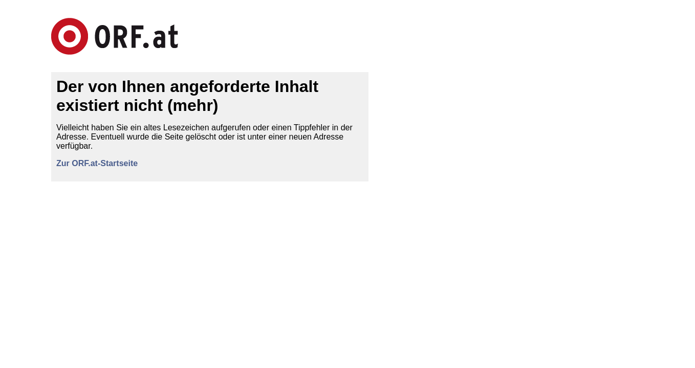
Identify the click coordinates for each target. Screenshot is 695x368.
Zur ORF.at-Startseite (97, 163)
